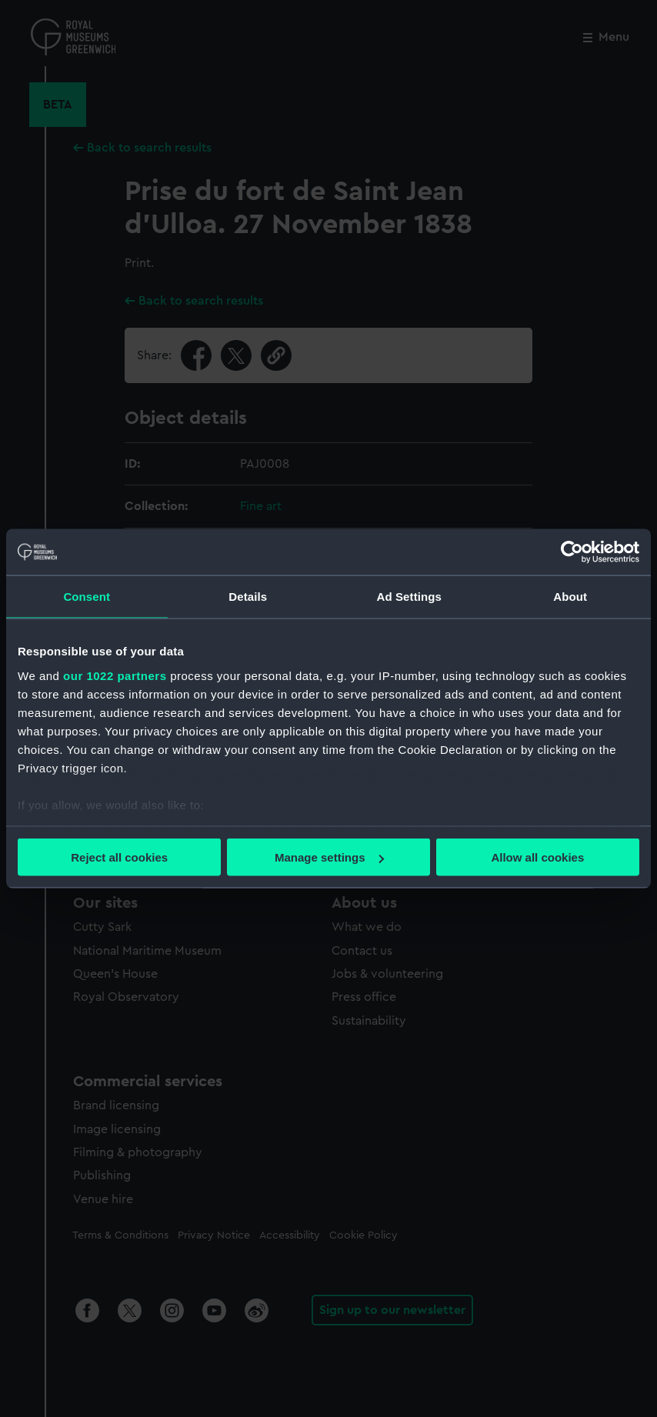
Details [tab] (247, 596)
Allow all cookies (537, 857)
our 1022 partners (114, 675)
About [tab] (570, 596)
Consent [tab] (86, 596)
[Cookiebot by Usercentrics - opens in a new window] (572, 552)
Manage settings (329, 857)
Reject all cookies (119, 857)
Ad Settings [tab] (409, 596)
